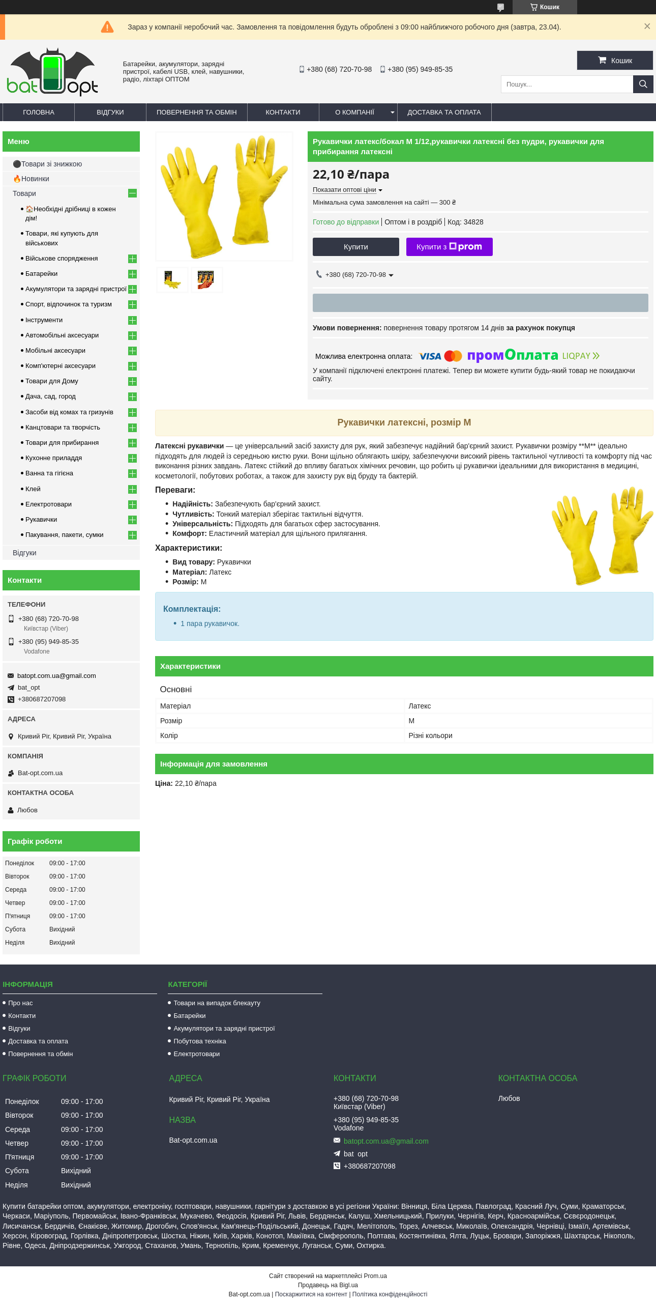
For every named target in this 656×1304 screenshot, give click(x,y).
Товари (24, 193)
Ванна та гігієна (49, 473)
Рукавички (41, 519)
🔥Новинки (31, 179)
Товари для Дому (51, 381)
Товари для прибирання (62, 442)
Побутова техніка (199, 1041)
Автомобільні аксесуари (62, 335)
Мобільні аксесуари (55, 350)
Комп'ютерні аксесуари (60, 366)
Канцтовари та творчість (62, 427)
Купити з (449, 246)
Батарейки (41, 273)
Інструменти (44, 320)
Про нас (20, 1003)
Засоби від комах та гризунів (69, 412)
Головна (38, 112)
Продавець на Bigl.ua (328, 1285)
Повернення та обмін (197, 112)
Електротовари (48, 504)
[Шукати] (643, 84)
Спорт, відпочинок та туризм (68, 304)
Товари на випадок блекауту (216, 1003)
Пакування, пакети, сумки (64, 534)
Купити (356, 246)
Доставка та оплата (444, 112)
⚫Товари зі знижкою (47, 164)
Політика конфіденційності (390, 1294)
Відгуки (110, 112)
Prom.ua (375, 1276)
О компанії (354, 112)
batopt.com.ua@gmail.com (56, 675)
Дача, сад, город (50, 396)
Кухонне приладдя (53, 458)
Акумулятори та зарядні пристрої (76, 289)
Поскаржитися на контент (311, 1294)
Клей (33, 489)
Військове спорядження (61, 258)
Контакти (283, 112)
